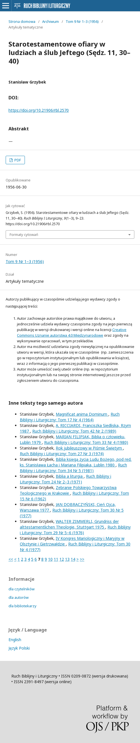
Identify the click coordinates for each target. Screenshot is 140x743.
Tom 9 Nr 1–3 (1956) (82, 21)
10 (50, 559)
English (14, 639)
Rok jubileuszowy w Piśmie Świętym (89, 448)
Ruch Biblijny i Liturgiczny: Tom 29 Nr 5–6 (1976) (75, 529)
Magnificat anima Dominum (82, 414)
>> (82, 559)
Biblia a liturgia (70, 476)
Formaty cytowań (24, 234)
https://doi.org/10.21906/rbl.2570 (38, 110)
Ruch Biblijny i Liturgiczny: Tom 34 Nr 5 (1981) (73, 467)
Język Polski (19, 648)
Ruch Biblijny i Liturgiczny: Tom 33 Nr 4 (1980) (86, 442)
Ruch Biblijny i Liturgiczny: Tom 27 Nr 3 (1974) (62, 453)
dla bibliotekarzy (22, 605)
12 (61, 559)
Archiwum (50, 21)
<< (10, 559)
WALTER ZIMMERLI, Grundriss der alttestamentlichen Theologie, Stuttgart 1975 (69, 524)
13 (67, 559)
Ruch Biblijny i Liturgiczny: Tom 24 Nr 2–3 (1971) (65, 479)
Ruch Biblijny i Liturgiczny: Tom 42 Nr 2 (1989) (74, 431)
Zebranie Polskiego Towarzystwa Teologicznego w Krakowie (68, 490)
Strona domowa (21, 21)
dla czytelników (21, 588)
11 (56, 559)
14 (73, 559)
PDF (17, 160)
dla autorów (18, 597)
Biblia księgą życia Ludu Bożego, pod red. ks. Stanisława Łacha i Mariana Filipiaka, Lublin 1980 (76, 462)
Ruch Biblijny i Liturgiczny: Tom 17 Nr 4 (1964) (70, 416)
